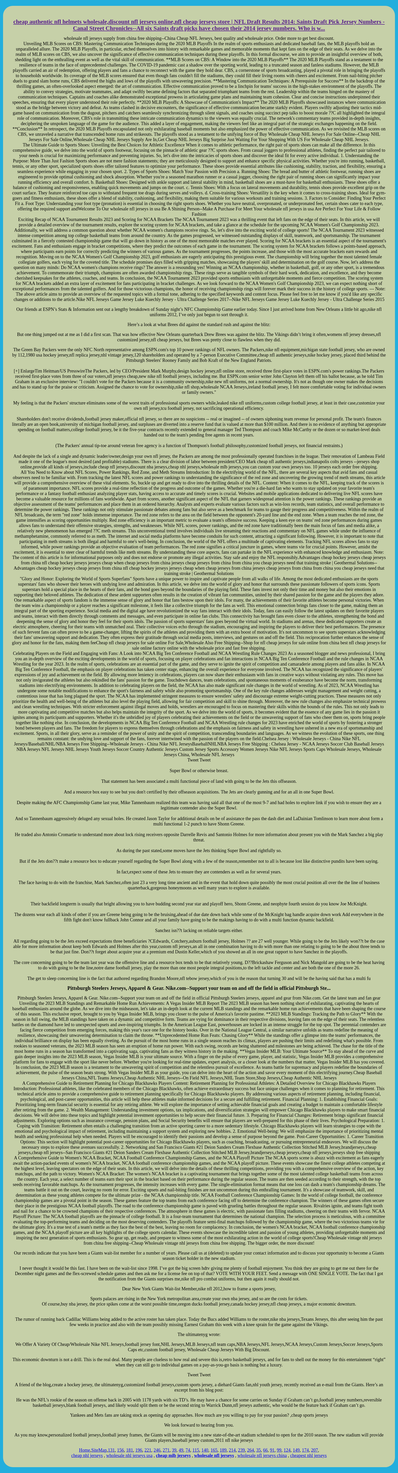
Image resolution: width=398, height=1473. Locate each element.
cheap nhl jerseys (87, 1455)
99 (279, 1450)
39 (174, 1450)
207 (314, 1450)
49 (181, 1450)
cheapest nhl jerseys (308, 1455)
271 (166, 1450)
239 (241, 1450)
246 (157, 1450)
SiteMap (99, 1450)
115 (195, 1450)
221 (147, 1450)
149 (296, 1450)
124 (287, 1450)
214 (232, 1450)
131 (111, 1450)
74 (188, 1450)
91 (272, 1450)
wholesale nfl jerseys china (262, 1455)
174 (305, 1450)
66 (265, 1450)
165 (213, 1450)
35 (258, 1450)
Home (84, 1450)
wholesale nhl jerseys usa (129, 1455)
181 (129, 1450)
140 (204, 1450)
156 (120, 1450)
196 (138, 1450)
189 (223, 1450)
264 (250, 1450)
